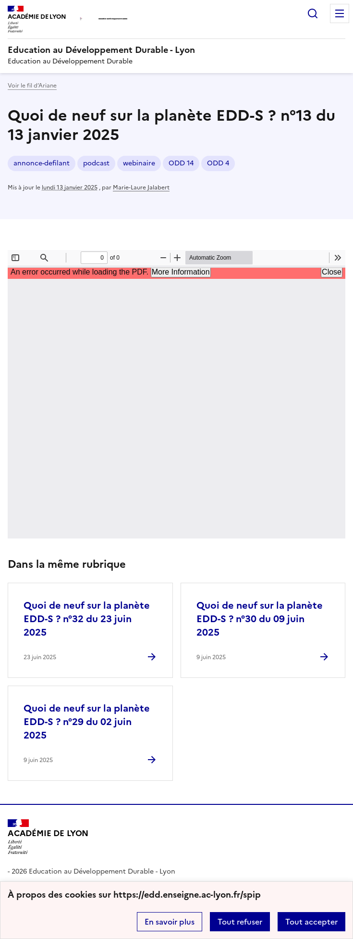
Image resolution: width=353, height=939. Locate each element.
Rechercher (312, 13)
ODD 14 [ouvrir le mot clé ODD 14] (181, 163)
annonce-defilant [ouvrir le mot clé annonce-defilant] (41, 163)
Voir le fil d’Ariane (32, 85)
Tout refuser (240, 921)
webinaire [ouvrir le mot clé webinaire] (139, 163)
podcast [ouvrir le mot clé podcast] (96, 163)
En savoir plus (170, 921)
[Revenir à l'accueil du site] (48, 837)
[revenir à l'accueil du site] (176, 50)
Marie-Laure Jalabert (141, 187)
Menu (339, 13)
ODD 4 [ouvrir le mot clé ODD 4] (218, 163)
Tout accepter (311, 921)
